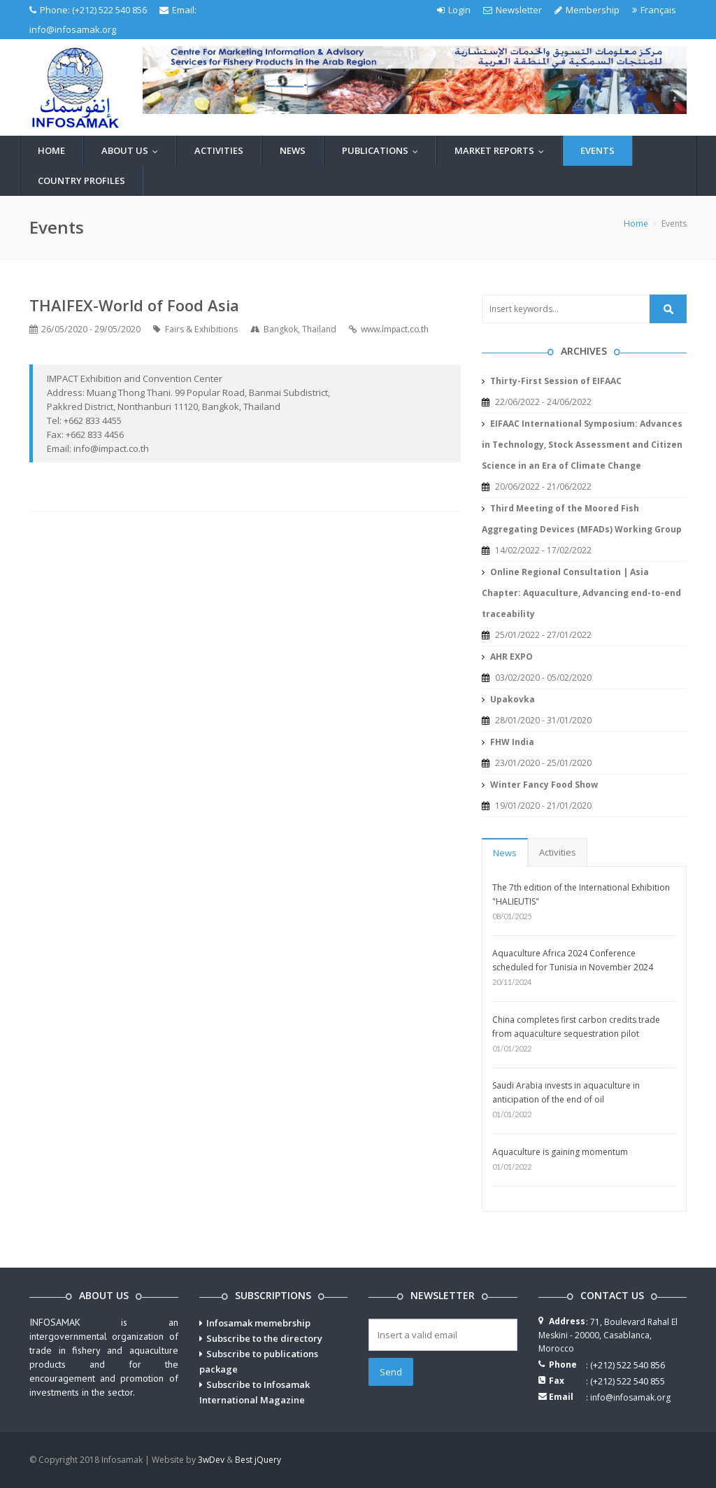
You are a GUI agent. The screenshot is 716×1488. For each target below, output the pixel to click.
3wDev (211, 1460)
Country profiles (81, 180)
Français (654, 9)
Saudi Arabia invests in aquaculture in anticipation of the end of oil (566, 1092)
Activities (218, 150)
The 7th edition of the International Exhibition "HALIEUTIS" (581, 894)
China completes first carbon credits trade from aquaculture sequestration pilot (576, 1027)
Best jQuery (258, 1460)
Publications (383, 150)
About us (132, 150)
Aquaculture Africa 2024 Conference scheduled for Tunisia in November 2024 (572, 960)
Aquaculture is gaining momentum (560, 1152)
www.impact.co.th (395, 329)
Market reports (502, 150)
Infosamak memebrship (258, 1323)
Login (454, 9)
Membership (587, 9)
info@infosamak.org (72, 29)
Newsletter (512, 9)
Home (51, 150)
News (293, 150)
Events (597, 150)
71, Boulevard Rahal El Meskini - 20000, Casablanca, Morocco (608, 1335)
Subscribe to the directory (264, 1338)
